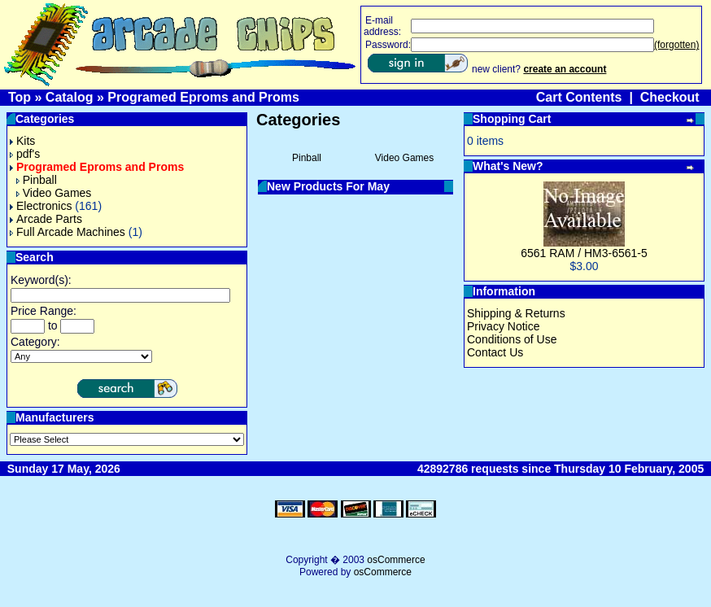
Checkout (670, 97)
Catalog (70, 97)
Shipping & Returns (516, 313)
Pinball (36, 179)
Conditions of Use (512, 339)
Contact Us (495, 352)
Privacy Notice (503, 326)
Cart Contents (579, 97)
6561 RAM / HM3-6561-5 (584, 253)
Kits (22, 140)
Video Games (54, 192)
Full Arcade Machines (67, 231)
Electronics (41, 205)
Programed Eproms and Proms (203, 97)
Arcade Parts (46, 218)
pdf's (25, 153)
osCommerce (396, 560)
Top (19, 97)
